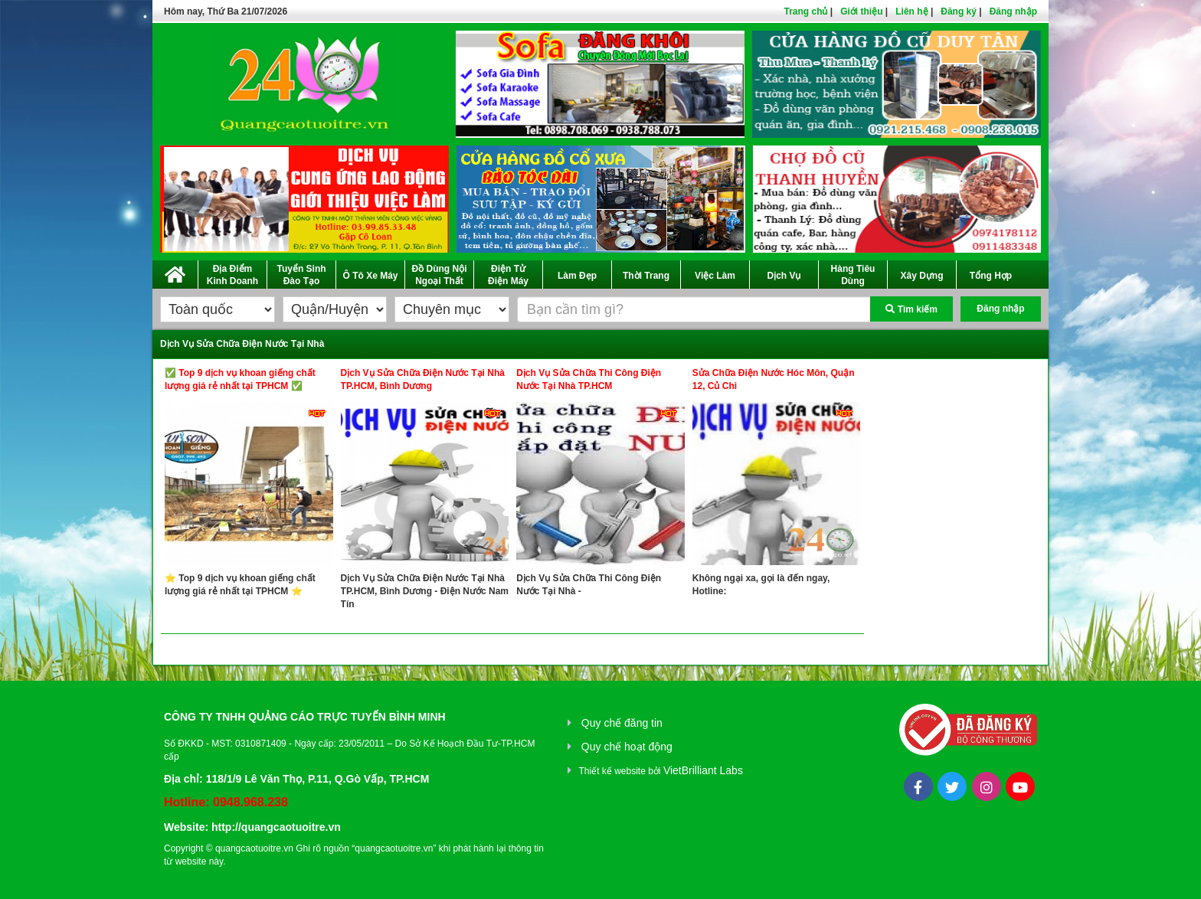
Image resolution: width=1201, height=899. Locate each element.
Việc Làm (715, 275)
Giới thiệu (861, 11)
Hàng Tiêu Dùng (853, 274)
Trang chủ (805, 11)
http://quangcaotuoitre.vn (276, 827)
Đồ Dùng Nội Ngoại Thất (439, 274)
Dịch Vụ (783, 275)
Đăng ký (959, 11)
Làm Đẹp (577, 275)
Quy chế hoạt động (626, 746)
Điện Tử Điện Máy (508, 274)
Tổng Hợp (991, 275)
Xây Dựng (921, 275)
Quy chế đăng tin (622, 723)
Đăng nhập (1013, 11)
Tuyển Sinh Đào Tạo (301, 274)
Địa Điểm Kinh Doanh (232, 274)
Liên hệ (911, 11)
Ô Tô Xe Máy (370, 275)
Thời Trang (646, 275)
